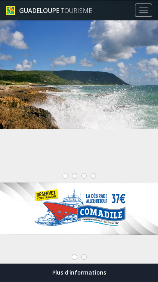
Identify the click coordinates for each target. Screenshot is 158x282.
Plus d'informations (79, 272)
